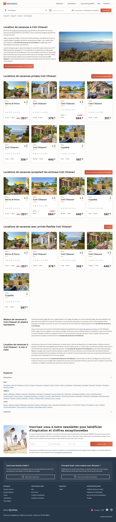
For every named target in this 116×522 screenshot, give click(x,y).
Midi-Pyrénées (56, 396)
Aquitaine (12, 394)
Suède (12, 387)
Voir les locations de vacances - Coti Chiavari (18, 66)
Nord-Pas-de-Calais (68, 396)
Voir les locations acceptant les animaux (98, 172)
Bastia (17, 405)
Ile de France (18, 396)
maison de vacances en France (88, 329)
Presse (6, 495)
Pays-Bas (92, 385)
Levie (96, 405)
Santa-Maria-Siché (40, 407)
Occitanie (86, 396)
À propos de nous (8, 489)
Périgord (6, 398)
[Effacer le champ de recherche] (46, 10)
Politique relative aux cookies (95, 489)
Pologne (98, 385)
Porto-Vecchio (21, 407)
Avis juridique (7, 501)
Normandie (78, 396)
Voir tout (108, 227)
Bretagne (40, 394)
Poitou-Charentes (22, 398)
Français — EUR (97, 510)
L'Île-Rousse (90, 405)
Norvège (85, 385)
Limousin (41, 396)
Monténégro (78, 385)
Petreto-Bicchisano (10, 407)
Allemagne (7, 385)
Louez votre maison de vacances (85, 477)
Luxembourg (69, 385)
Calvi (49, 405)
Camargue (47, 394)
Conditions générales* (106, 516)
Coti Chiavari (28, 16)
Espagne (46, 385)
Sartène (49, 407)
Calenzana (44, 405)
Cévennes (68, 394)
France (13, 16)
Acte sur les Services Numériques (96, 495)
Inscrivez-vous (101, 444)
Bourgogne (32, 394)
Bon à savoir (34, 492)
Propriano (30, 407)
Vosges (58, 398)
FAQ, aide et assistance (30, 477)
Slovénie (6, 387)
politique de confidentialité (63, 452)
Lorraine (48, 396)
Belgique (20, 385)
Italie (62, 385)
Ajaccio (6, 405)
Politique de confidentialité (94, 492)
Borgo (37, 405)
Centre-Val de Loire (58, 394)
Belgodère (24, 405)
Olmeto (101, 405)
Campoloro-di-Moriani (59, 405)
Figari (83, 405)
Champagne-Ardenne (78, 394)
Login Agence (7, 498)
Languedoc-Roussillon (30, 396)
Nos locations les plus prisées (102, 76)
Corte (69, 405)
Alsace (6, 394)
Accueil (6, 16)
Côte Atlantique (96, 394)
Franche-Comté (8, 396)
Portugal (105, 385)
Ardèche (18, 394)
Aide (98, 3)
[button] (59, 10)
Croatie (32, 385)
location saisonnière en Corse (21, 30)
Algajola (11, 405)
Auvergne (25, 394)
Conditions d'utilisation (37, 495)
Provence (32, 398)
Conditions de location (37, 498)
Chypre (27, 385)
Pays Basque (94, 396)
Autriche (14, 385)
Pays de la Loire (104, 396)
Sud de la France (50, 398)
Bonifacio (31, 405)
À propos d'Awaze (8, 492)
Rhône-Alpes (40, 398)
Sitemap (89, 498)
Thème (61, 489)
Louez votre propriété (87, 3)
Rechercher (106, 10)
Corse (19, 16)
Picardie (12, 398)
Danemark (39, 385)
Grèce (57, 385)
